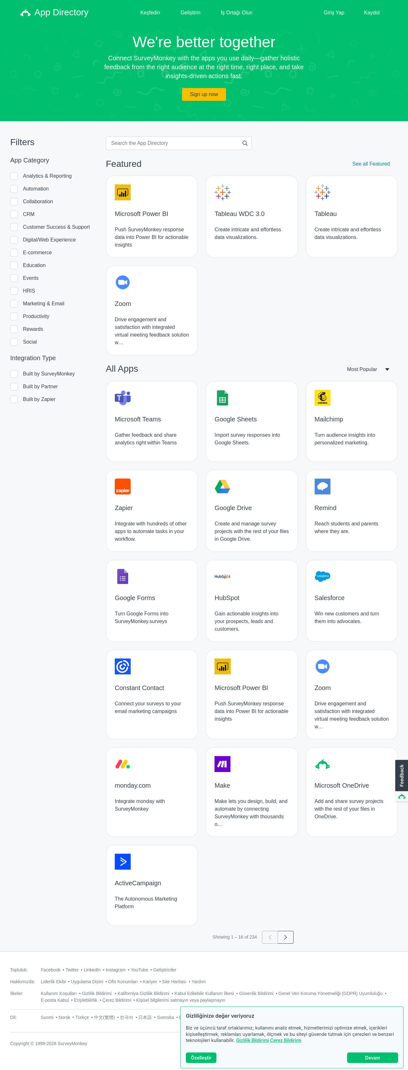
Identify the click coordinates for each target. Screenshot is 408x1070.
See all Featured (371, 164)
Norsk (64, 1017)
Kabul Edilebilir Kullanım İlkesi (204, 993)
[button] (401, 781)
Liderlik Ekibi (53, 981)
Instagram (116, 969)
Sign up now (204, 94)
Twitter (71, 969)
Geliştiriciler (164, 969)
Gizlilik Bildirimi (252, 1040)
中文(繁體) (104, 1017)
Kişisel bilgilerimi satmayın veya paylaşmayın (180, 1000)
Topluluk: (19, 969)
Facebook (50, 969)
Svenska (165, 1017)
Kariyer (150, 981)
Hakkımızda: (22, 981)
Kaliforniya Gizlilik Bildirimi (144, 993)
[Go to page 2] (286, 937)
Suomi (47, 1017)
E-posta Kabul (55, 1000)
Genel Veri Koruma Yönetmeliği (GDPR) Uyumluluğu (331, 993)
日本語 (145, 1017)
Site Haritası (174, 981)
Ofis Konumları (123, 981)
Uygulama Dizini (87, 981)
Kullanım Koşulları (59, 993)
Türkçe (82, 1017)
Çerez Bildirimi (285, 1040)
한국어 (126, 1017)
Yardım (199, 981)
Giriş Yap (334, 12)
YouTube (139, 969)
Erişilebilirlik (85, 1000)
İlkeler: (16, 993)
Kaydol (372, 12)
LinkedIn (92, 969)
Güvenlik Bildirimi (256, 993)
